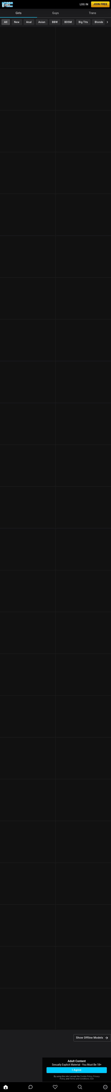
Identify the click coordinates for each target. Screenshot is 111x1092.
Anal (29, 22)
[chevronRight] (107, 22)
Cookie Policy (86, 1076)
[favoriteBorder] (55, 1087)
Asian (41, 22)
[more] (105, 1087)
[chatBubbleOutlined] (30, 1087)
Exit (92, 1079)
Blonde (99, 22)
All (5, 22)
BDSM (68, 22)
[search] (80, 1087)
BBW (55, 22)
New (16, 22)
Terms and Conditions (79, 1079)
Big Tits (83, 22)
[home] (6, 1087)
